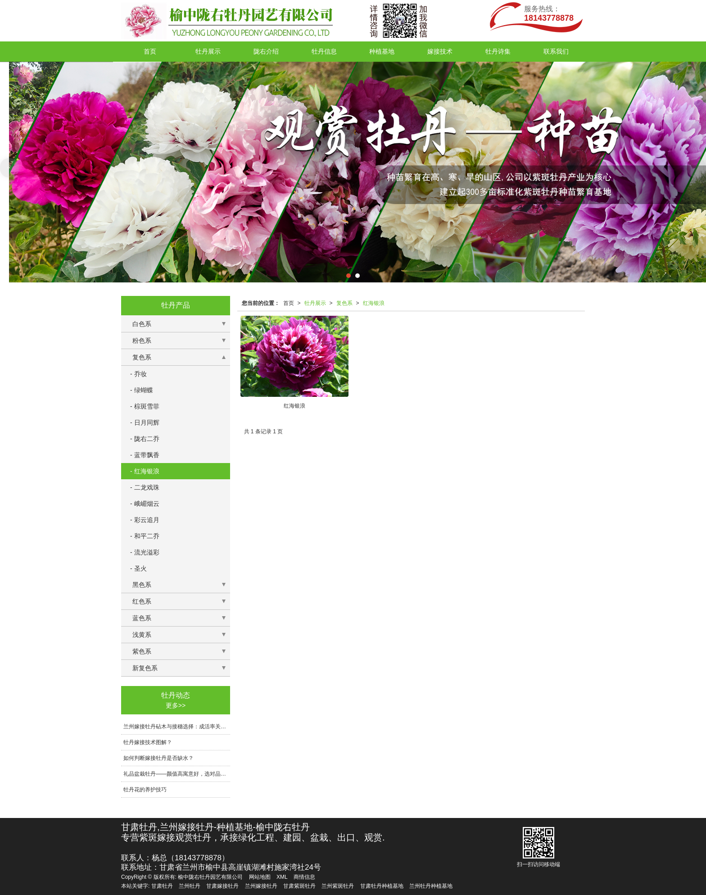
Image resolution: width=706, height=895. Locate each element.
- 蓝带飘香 (144, 455)
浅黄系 (141, 634)
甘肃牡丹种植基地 (381, 886)
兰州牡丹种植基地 (431, 886)
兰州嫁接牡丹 (261, 886)
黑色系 (141, 584)
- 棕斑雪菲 (144, 406)
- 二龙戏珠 (144, 487)
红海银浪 (374, 303)
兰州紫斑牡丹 (337, 886)
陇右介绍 (266, 51)
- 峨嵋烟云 (144, 503)
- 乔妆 (138, 373)
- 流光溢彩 (144, 552)
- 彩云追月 (144, 519)
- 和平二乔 (144, 536)
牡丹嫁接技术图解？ (147, 742)
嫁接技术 (440, 51)
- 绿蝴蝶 (141, 390)
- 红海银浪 (144, 471)
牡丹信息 (324, 51)
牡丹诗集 (498, 51)
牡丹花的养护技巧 (145, 789)
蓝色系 (141, 618)
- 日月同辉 (144, 422)
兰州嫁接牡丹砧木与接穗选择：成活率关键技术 (176, 726)
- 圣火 (138, 568)
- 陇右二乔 (144, 438)
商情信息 (304, 877)
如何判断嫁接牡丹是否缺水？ (158, 758)
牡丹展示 (208, 51)
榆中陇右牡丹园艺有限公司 (210, 877)
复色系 (344, 303)
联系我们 (556, 51)
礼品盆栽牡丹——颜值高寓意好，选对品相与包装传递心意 (176, 774)
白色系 (141, 323)
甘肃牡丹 (162, 886)
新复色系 (145, 668)
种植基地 (381, 51)
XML (282, 877)
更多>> (176, 705)
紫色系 (141, 651)
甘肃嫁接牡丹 (222, 886)
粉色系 (141, 340)
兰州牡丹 (189, 886)
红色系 (141, 601)
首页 (150, 51)
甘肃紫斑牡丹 (299, 886)
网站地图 (260, 877)
